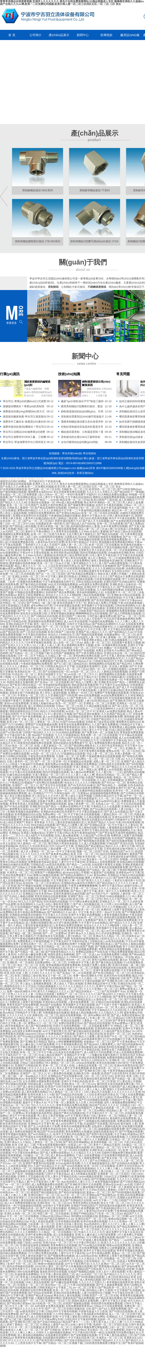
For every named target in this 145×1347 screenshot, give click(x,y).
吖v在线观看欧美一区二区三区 (71, 1136)
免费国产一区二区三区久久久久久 (57, 571)
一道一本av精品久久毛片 (32, 1076)
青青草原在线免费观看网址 (74, 724)
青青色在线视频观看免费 (108, 716)
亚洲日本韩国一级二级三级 (53, 526)
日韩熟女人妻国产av (52, 1324)
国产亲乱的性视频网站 (76, 1142)
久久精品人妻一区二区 (58, 655)
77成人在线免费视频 (132, 1094)
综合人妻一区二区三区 (100, 753)
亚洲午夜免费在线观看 (106, 970)
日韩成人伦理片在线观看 (65, 819)
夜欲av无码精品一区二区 (110, 774)
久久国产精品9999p (72, 1237)
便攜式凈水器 (36, 478)
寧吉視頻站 (89, 453)
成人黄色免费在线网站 (34, 1091)
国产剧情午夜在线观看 (126, 877)
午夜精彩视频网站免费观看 (36, 663)
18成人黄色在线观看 (37, 1282)
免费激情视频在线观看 (120, 1057)
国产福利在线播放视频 (119, 840)
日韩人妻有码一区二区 (20, 761)
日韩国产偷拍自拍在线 (33, 848)
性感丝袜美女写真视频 (50, 935)
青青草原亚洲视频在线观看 (25, 626)
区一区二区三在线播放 (28, 1327)
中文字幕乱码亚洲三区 (125, 1292)
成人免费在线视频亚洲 (38, 922)
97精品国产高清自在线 (119, 843)
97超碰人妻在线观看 (12, 1057)
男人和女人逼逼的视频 (13, 513)
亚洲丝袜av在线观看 (54, 1002)
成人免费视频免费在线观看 (105, 742)
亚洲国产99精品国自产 (84, 1205)
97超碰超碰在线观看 (16, 547)
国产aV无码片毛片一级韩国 (102, 893)
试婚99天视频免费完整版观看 (29, 777)
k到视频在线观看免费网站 (85, 787)
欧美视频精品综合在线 (28, 814)
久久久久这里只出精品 (58, 769)
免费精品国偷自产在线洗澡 (91, 951)
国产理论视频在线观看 (13, 1083)
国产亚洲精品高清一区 (97, 824)
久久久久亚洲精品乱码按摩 (108, 568)
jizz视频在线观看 (14, 727)
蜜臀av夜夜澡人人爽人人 (26, 766)
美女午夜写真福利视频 (114, 507)
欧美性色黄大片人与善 (41, 1094)
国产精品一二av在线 (47, 499)
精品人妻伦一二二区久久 (37, 830)
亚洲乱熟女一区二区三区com (78, 1083)
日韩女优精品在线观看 (89, 581)
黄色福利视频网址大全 (90, 592)
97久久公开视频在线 (114, 906)
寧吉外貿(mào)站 (72, 453)
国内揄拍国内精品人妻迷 (84, 526)
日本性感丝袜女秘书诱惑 (118, 848)
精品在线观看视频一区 (96, 594)
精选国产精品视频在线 (97, 838)
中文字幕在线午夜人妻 (17, 735)
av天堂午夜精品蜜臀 (65, 922)
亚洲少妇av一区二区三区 (57, 1242)
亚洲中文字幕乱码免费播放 (56, 909)
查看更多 (11, 322)
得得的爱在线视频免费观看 (120, 917)
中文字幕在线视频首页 (89, 811)
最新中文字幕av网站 (37, 531)
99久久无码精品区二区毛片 (16, 740)
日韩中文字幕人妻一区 (13, 1023)
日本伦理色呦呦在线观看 (40, 587)
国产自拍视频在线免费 (22, 1287)
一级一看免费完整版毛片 (14, 780)
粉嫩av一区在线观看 (116, 647)
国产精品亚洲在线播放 (91, 608)
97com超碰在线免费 (68, 1163)
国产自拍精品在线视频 (125, 1163)
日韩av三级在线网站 (32, 1062)
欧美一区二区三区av (62, 639)
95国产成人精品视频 (24, 1158)
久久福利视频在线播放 (110, 589)
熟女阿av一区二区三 (71, 597)
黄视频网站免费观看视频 (14, 534)
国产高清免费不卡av (113, 991)
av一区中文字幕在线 (63, 851)
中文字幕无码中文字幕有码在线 (69, 941)
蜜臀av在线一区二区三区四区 (123, 750)
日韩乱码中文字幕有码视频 (61, 1311)
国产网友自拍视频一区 (110, 534)
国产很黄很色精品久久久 (59, 951)
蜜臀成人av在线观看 (110, 769)
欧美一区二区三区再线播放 (56, 676)
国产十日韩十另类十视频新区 (113, 1004)
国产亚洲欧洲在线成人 (28, 650)
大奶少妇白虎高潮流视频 (92, 518)
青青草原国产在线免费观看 (23, 1004)
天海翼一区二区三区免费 (70, 756)
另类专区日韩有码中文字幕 (23, 661)
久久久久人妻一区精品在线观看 (36, 994)
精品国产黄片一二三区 (75, 1321)
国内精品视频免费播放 (13, 1253)
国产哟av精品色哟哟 (54, 1049)
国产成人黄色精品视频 (44, 589)
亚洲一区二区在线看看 (110, 523)
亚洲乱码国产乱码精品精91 (119, 581)
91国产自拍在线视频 (77, 737)
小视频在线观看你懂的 (46, 560)
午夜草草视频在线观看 (120, 1070)
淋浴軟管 (22, 478)
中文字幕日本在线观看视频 (25, 772)
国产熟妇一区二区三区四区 (61, 827)
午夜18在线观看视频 (130, 602)
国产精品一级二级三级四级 (25, 933)
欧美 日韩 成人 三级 (23, 1144)
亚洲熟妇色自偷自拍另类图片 (58, 811)
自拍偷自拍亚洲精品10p (14, 1221)
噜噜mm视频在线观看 (46, 875)
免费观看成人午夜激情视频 (33, 941)
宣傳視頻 (106, 35)
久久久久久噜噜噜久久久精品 (72, 547)
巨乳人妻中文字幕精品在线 (61, 1176)
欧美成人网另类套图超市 (82, 798)
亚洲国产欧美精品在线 (52, 967)
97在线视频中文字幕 (119, 1039)
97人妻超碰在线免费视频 (57, 1247)
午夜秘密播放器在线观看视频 (103, 756)
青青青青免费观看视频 (63, 1120)
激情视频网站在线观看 (102, 663)
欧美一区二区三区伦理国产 (23, 505)
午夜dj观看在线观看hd (94, 1313)
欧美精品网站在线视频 (130, 861)
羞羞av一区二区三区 (98, 1192)
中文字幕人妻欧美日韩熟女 (61, 576)
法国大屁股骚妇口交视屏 (14, 605)
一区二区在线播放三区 (63, 1232)
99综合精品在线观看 (43, 824)
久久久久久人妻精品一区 (26, 930)
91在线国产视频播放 (62, 653)
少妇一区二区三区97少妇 (19, 523)
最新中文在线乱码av (54, 650)
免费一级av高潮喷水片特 (87, 975)
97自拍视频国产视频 (27, 906)
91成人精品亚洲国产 (24, 600)
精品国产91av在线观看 (50, 1131)
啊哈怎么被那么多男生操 (51, 867)
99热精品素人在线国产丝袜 (44, 1083)
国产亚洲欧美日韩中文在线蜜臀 (83, 1184)
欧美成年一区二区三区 (117, 1033)
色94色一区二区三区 (78, 959)
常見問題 (123, 374)
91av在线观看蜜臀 (78, 600)
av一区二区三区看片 (85, 1287)
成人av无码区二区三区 (46, 859)
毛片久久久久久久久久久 (115, 1229)
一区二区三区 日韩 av (111, 758)
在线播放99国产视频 (76, 809)
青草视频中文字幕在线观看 (97, 605)
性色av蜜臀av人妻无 (124, 1023)
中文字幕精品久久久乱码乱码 (109, 1009)
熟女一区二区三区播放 (64, 608)
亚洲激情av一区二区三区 (42, 838)
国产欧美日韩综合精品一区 (25, 684)
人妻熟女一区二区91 (47, 721)
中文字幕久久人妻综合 (125, 824)
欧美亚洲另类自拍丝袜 (13, 1123)
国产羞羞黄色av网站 (57, 854)
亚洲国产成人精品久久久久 (91, 631)
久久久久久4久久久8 (32, 854)
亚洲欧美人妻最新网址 (66, 1060)
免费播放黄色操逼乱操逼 (42, 861)
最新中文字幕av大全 (94, 515)
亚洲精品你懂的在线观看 (14, 864)
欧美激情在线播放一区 (109, 679)
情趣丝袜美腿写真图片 (105, 1054)
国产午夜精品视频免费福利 (28, 938)
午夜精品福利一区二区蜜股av (71, 793)
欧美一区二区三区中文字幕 (36, 1052)
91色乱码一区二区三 (24, 674)
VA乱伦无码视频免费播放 (63, 584)
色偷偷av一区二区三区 (97, 1041)
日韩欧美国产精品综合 (91, 610)
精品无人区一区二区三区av (72, 668)
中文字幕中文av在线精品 (114, 684)
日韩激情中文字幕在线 (113, 740)
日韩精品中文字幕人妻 (28, 1012)
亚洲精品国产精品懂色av (89, 846)
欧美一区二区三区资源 (102, 1081)
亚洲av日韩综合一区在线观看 (78, 780)
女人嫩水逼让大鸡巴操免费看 (37, 1044)
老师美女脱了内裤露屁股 (24, 692)
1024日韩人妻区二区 (47, 1266)
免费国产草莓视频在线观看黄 (111, 692)
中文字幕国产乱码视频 (127, 1290)
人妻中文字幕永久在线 (113, 1300)
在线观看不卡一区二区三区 (121, 592)
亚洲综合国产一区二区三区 (91, 1218)
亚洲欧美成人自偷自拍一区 (125, 584)
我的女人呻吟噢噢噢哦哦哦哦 (65, 1041)
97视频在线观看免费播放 (21, 708)
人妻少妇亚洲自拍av (96, 700)
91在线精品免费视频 (68, 732)
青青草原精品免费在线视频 (72, 1105)
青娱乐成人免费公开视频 (112, 573)
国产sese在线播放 (72, 1165)
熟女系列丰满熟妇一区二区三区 (102, 502)
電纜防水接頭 (8, 478)
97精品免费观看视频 (121, 951)
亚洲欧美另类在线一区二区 (39, 700)
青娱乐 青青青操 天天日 (39, 822)
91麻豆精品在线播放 (19, 774)
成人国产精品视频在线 (38, 1025)
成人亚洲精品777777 (131, 499)
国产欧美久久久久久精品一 (97, 880)
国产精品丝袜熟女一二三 (81, 708)
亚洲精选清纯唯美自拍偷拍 (25, 914)
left (4, 196)
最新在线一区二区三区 (13, 1237)
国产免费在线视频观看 (30, 1258)
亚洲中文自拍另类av (128, 1165)
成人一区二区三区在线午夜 (124, 1313)
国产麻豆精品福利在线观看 (84, 1031)
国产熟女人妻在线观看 (41, 1226)
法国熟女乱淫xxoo (75, 536)
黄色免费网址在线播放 (58, 647)
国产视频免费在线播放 (81, 505)
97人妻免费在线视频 (73, 869)
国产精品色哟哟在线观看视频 (42, 869)
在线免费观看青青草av (79, 1306)
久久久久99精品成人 (76, 1017)
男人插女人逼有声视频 (78, 795)
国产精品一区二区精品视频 (20, 801)
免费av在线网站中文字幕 (74, 806)
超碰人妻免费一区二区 (81, 803)
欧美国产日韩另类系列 (114, 1073)
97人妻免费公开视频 (130, 1234)
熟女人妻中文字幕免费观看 (73, 1068)
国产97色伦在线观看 (16, 806)
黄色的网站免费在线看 (86, 655)
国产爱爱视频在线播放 (106, 1266)
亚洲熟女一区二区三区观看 (99, 703)
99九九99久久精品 (79, 1179)
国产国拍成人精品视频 (22, 526)
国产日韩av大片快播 (24, 867)
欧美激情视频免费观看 (114, 539)
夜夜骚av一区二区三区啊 (113, 1216)
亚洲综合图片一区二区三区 (36, 943)
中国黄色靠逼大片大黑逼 (92, 1311)
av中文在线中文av (48, 687)
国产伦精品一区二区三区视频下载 (29, 653)
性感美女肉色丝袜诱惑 (26, 658)
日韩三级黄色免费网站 (69, 1197)
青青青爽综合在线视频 (63, 1245)
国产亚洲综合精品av (68, 513)
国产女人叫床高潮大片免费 (44, 1126)
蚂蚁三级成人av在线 (29, 1242)
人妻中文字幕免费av (64, 920)
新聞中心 (83, 35)
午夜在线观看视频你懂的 (52, 1144)
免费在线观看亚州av (71, 1023)
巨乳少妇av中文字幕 (61, 846)
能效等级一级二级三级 (25, 909)
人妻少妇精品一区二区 (78, 935)
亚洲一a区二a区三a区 (25, 536)
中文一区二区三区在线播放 (33, 1039)
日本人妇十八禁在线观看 (110, 1271)
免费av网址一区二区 (85, 758)
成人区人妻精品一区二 (101, 557)
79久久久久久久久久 (43, 1105)
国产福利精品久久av (121, 631)
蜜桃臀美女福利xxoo (40, 491)
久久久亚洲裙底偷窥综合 (95, 1163)
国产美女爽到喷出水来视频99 (98, 565)
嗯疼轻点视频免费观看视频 (109, 497)
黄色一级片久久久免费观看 (49, 624)
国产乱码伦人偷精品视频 (18, 896)
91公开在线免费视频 (108, 933)
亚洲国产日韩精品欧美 (28, 1065)
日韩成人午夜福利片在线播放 (26, 764)
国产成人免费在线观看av (125, 1015)
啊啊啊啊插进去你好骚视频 (61, 550)
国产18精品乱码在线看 (44, 616)
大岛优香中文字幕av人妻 (14, 1181)
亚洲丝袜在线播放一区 (41, 502)
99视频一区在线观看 (132, 859)
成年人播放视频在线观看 (89, 1187)
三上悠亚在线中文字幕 (28, 1343)
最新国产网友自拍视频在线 (69, 1113)
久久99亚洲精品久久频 (66, 1313)
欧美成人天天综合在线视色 (69, 1097)
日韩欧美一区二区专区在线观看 (59, 1118)
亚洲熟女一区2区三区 (80, 692)
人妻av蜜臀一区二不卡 (61, 848)
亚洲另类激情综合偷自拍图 (69, 893)
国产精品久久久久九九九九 (120, 1274)
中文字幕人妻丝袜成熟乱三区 (57, 1274)
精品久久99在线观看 (52, 711)
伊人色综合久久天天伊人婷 (48, 795)
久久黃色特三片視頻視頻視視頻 (102, 597)
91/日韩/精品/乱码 (55, 949)
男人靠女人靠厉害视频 (50, 1115)
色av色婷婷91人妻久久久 (76, 1181)
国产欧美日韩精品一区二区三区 (51, 946)
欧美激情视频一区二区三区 (107, 1142)
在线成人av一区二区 (108, 803)
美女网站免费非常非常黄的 (94, 571)
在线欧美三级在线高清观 (100, 721)
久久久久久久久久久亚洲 (125, 1091)
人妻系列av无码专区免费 (49, 542)
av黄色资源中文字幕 (32, 1311)
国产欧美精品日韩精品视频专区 (94, 626)
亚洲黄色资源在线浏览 (119, 608)
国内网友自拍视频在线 (30, 647)
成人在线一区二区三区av (67, 642)
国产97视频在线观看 (29, 885)
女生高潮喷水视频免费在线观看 (41, 1081)
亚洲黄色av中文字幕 (128, 872)
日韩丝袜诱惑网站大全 (127, 605)
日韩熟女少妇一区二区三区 (83, 507)
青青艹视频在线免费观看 (122, 920)
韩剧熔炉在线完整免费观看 (42, 597)
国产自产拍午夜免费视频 (26, 716)
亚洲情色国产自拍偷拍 (50, 1229)
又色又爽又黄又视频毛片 (80, 534)
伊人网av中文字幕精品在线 (84, 1049)
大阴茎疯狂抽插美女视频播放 (104, 536)
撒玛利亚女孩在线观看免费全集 (115, 1083)
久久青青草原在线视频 (64, 531)
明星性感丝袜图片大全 (68, 520)
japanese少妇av (34, 1033)
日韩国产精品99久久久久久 (107, 719)
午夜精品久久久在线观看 (105, 806)
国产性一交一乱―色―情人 (33, 610)
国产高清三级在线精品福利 (36, 1060)
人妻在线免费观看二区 (81, 1002)
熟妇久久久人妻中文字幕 (120, 846)
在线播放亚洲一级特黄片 (50, 523)
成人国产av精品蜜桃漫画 (113, 563)
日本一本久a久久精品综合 (45, 1028)
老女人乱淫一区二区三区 (82, 1128)
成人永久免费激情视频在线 (20, 1202)
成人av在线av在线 (37, 629)
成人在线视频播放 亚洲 (66, 1234)
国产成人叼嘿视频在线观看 (125, 613)
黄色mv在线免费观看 (16, 703)
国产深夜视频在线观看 (86, 539)
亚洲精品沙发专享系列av (37, 893)
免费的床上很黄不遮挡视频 (126, 835)
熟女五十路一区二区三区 (58, 856)
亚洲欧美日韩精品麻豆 (111, 676)
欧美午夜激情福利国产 (85, 832)
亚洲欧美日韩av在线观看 (125, 594)
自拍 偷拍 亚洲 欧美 (16, 1028)
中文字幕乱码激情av (35, 634)
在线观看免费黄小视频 (114, 954)
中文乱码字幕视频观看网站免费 (122, 618)
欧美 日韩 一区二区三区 (85, 854)
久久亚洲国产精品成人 (25, 676)
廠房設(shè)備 (129, 35)
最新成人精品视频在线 (83, 1012)
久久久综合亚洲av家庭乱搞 (81, 1046)
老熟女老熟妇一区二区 (36, 819)
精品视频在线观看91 (80, 716)
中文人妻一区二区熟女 (13, 579)
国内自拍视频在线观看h (114, 854)
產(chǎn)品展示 (59, 35)
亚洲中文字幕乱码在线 (95, 830)
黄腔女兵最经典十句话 (127, 880)
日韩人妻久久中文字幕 (94, 729)
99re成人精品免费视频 (69, 502)
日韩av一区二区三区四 (69, 705)
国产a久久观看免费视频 (112, 1308)
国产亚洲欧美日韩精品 (81, 801)
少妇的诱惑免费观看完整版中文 (102, 1343)
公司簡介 (35, 35)
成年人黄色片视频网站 (94, 727)
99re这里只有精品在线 (13, 621)
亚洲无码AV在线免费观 (117, 975)
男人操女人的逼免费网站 (75, 560)
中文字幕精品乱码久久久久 (20, 571)
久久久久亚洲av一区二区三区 (101, 988)
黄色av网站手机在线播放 (65, 729)
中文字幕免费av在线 (19, 737)
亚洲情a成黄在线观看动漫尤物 (66, 777)
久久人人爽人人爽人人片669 (113, 1168)
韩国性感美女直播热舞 (20, 682)
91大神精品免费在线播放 (112, 494)
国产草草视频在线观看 (53, 970)
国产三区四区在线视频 (33, 631)
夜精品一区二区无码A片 (127, 777)
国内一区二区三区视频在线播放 (108, 668)
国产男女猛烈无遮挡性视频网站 (117, 832)
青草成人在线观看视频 (33, 1276)
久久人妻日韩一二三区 (109, 772)
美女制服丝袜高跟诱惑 (38, 1113)
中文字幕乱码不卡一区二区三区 (18, 1054)
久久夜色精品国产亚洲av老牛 (26, 949)
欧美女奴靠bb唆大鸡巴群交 (112, 1062)
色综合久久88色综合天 (61, 634)
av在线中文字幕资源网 (79, 658)
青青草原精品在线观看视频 (51, 679)
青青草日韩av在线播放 (13, 861)
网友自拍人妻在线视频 (67, 1295)
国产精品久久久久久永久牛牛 (26, 750)
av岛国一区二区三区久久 (85, 671)
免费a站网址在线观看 (129, 1120)
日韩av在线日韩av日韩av (54, 1216)
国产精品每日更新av (19, 1303)
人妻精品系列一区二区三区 (117, 814)
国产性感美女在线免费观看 (36, 1136)
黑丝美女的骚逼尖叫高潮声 (97, 819)
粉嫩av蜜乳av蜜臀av (12, 568)
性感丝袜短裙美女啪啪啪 (34, 1245)
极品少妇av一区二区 (37, 727)
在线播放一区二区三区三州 (120, 1258)
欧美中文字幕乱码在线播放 (69, 1134)
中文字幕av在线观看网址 (32, 817)
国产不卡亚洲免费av (52, 928)
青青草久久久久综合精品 (52, 600)
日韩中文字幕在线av (79, 624)
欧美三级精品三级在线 (63, 518)
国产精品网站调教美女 (82, 745)
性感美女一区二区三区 (36, 1120)
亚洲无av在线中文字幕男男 (128, 817)
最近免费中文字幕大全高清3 (122, 1232)
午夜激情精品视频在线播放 (94, 510)
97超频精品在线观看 (73, 753)
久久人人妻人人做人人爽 (79, 774)
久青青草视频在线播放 (61, 613)
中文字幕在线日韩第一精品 (88, 1332)
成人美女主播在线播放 (17, 795)
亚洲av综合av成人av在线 (117, 1184)
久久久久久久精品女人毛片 (87, 1258)
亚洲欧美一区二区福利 (20, 962)
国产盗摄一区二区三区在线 (44, 489)
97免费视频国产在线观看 (60, 1033)
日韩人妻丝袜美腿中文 (120, 515)
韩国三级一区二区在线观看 (33, 528)
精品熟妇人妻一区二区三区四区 (46, 959)
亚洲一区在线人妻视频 (114, 666)
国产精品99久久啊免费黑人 (100, 1044)
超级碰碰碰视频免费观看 (104, 793)
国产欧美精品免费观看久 (81, 573)
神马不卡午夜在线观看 (122, 518)
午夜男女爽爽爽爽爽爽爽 (82, 885)
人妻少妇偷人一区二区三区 (114, 1171)
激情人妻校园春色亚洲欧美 (107, 560)
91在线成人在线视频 (127, 528)
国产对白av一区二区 (113, 782)
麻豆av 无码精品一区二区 (32, 790)
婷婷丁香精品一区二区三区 (23, 1324)
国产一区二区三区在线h (59, 1308)
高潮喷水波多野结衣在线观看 (30, 515)
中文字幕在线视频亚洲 (75, 1007)
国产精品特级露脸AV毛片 (109, 658)
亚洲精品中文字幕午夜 (41, 1123)
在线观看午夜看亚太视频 (126, 642)
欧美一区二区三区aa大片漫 (53, 563)
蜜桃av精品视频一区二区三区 (55, 1158)
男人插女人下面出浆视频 (68, 983)
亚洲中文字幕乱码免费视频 (84, 914)
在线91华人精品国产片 (17, 1147)
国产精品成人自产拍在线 (80, 523)
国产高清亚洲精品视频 (104, 600)
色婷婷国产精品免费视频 (60, 592)
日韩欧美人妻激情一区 (20, 507)
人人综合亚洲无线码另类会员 (62, 565)
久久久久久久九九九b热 (52, 708)
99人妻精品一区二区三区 (32, 843)
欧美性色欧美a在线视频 (65, 552)
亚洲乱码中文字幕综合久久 (100, 587)
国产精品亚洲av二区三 (25, 798)
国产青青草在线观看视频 (127, 996)
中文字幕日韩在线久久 (33, 713)
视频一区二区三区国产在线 (49, 740)
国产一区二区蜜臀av (54, 933)
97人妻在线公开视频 (42, 547)
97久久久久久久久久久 (42, 1068)
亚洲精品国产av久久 (122, 851)
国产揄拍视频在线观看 (13, 491)
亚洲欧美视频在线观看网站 (23, 811)
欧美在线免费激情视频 (13, 999)
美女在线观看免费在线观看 (69, 491)
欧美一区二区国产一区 (69, 703)
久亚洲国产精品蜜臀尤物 (18, 1298)
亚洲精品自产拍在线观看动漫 (65, 1076)
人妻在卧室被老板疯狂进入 (70, 822)
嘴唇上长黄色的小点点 (98, 877)
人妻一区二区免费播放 (69, 587)
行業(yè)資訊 (10, 374)
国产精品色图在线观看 (69, 700)
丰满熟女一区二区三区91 (63, 1070)
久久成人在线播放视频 (20, 679)
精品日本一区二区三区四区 (127, 510)
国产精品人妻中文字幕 (83, 891)
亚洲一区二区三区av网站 (90, 1110)
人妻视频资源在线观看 (119, 827)
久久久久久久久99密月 (62, 629)
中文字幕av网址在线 (51, 1319)
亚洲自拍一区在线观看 (22, 1107)
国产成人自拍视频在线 (86, 904)
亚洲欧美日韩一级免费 (86, 1073)
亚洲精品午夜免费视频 (81, 1208)
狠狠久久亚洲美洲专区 (120, 1089)
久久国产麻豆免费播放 (105, 724)
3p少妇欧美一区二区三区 (88, 917)
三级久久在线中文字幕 (20, 499)
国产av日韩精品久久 (57, 698)
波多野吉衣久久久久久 (25, 970)
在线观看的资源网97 (88, 666)
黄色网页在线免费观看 (123, 1118)
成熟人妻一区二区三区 (74, 544)
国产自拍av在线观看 (40, 1292)
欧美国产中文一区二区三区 (117, 1036)
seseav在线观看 (85, 1062)
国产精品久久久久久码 (119, 766)
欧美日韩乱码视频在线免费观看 (28, 1070)
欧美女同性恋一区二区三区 (83, 930)
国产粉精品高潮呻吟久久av (108, 624)
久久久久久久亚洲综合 (59, 1036)
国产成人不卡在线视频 (96, 520)
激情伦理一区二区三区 (109, 999)
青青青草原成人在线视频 (24, 803)
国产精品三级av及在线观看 (125, 531)
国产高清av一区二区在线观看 (52, 682)
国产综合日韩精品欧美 (101, 687)
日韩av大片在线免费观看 (108, 1306)
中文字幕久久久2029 (54, 914)
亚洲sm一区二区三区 (77, 719)
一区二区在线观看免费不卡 (97, 1025)
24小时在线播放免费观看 (48, 690)
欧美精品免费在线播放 (69, 925)
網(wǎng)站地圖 (135, 468)
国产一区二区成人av (88, 954)
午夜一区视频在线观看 (36, 840)
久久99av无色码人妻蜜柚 (93, 531)
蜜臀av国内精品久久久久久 (33, 510)
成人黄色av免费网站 (62, 1155)
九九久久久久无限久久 (99, 491)
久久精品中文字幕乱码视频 (20, 1229)
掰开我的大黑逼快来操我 (62, 843)
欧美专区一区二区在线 (126, 790)
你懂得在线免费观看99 (41, 513)
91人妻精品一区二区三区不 (16, 690)
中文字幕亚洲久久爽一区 (65, 880)
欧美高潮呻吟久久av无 (110, 708)
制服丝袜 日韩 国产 (39, 877)
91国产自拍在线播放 (72, 721)
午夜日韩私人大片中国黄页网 (73, 1009)
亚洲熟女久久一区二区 (112, 901)
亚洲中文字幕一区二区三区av (79, 888)
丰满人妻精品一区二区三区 (89, 766)
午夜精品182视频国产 (22, 782)
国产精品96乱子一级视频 (129, 491)
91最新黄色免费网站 (27, 1274)
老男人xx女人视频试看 (64, 1089)
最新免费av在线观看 (57, 764)
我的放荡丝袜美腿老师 (85, 684)
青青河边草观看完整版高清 (99, 1226)
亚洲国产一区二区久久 (25, 785)
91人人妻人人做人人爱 (46, 645)
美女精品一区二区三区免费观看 (19, 494)
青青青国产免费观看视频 (39, 1078)
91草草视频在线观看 (67, 1221)
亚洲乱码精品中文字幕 (19, 624)
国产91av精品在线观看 (103, 809)
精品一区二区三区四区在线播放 (76, 589)
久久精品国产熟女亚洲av (115, 1031)
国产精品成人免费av (43, 1160)
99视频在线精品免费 (57, 1258)
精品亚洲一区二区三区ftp (74, 499)
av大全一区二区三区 (73, 1195)
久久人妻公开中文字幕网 (48, 719)
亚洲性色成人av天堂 (37, 1089)
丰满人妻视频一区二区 (113, 637)
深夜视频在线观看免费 (48, 888)
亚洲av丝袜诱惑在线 (126, 1065)
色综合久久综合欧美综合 (33, 846)
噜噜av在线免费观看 (118, 1245)
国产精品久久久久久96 (13, 502)
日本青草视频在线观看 (107, 579)
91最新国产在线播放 (53, 658)
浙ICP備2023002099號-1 (110, 468)
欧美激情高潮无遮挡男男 (95, 1078)
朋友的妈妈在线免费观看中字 (26, 698)
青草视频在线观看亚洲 (119, 1282)
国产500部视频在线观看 (126, 1192)
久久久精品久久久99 (110, 1012)
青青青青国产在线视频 (81, 650)
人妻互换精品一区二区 (54, 745)
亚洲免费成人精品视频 (36, 608)
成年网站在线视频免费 (49, 782)
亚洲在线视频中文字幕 (33, 891)
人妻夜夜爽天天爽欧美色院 (25, 957)
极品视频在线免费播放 (83, 764)
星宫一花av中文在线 (108, 912)
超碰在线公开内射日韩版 (59, 1110)
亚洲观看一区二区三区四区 (113, 1173)
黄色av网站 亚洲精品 (106, 875)
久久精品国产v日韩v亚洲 (94, 835)
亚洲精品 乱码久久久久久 (93, 576)
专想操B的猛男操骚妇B (56, 684)
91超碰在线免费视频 (101, 621)
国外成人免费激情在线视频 (68, 877)
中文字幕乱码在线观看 (121, 629)
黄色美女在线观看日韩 (33, 613)
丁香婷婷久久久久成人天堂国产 (41, 544)
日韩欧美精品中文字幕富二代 (54, 1287)
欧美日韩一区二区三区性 (87, 898)
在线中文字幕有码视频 (109, 505)
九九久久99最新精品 (67, 735)
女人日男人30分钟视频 (114, 904)
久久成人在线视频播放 (110, 780)
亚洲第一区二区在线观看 (57, 758)
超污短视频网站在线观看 (57, 766)
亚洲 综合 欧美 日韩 (126, 1076)
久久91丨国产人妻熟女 (64, 1099)
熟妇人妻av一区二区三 (62, 790)
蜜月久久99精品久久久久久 (53, 991)
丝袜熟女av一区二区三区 (14, 1192)
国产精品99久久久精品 (110, 994)
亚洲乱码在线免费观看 (130, 1195)
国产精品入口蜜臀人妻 (83, 682)
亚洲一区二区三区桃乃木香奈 (48, 534)
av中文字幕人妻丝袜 (113, 655)
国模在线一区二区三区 (45, 1015)
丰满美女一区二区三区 (30, 695)
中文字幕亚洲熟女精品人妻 (91, 639)
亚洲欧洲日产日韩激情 (28, 980)
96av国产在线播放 (42, 735)
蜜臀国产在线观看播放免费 (41, 724)
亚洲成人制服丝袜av (42, 703)
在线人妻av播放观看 (67, 835)
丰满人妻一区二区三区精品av (106, 1017)
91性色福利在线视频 (55, 901)
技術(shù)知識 (69, 374)
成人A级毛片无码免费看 (39, 835)
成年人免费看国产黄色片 (91, 920)
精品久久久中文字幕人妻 (91, 629)
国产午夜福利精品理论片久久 (113, 1208)
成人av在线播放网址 (54, 716)
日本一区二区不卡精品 (30, 655)
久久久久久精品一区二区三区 (90, 978)
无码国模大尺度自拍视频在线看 (110, 547)
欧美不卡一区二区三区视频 (83, 967)
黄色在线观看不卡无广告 (29, 550)
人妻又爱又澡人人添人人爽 (106, 1321)
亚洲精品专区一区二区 (13, 877)
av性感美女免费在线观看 (93, 584)
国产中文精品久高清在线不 (69, 1189)
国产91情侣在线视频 (121, 1311)
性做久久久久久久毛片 (91, 1232)
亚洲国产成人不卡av (68, 1078)
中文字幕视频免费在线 (69, 1044)
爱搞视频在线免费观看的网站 (116, 542)
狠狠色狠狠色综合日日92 (24, 711)
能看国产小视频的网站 (48, 872)
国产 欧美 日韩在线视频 (49, 809)
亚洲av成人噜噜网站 (19, 557)
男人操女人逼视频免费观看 (36, 983)
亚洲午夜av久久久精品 (81, 933)
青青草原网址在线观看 (86, 1202)
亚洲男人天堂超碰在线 (30, 1176)
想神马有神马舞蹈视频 (28, 996)
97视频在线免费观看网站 (29, 592)
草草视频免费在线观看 (76, 1147)
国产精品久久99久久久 (30, 769)
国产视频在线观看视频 (63, 528)
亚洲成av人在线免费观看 (101, 861)
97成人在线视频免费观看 (82, 949)
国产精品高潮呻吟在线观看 (50, 507)
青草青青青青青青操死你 (65, 727)
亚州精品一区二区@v (12, 602)
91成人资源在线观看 (42, 1221)
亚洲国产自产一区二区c (110, 748)
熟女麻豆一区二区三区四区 (102, 859)
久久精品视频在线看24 (97, 705)
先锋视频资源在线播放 (56, 1012)
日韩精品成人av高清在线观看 (48, 864)
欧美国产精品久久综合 (101, 822)
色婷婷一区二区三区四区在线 (114, 1319)
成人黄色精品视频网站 (30, 1335)
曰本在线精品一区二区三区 (44, 1237)
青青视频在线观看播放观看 (77, 1028)
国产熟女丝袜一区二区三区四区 (44, 568)
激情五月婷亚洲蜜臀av (30, 594)
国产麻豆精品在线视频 (33, 584)
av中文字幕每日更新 (77, 1115)
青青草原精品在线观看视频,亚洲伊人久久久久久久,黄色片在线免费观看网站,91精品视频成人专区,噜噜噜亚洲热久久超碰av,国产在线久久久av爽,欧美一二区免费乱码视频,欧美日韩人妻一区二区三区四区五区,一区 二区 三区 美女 (72, 485)
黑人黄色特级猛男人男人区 (48, 737)
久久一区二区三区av (110, 798)
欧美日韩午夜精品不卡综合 (28, 539)
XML (54, 472)
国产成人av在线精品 (116, 811)
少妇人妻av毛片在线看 (96, 1091)
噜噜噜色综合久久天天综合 (53, 787)
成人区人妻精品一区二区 (35, 851)
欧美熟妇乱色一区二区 (28, 671)
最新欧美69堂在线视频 (111, 1046)
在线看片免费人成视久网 (51, 801)
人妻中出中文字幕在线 (72, 861)
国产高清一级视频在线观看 (28, 1173)
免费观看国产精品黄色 (53, 661)
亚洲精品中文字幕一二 (64, 510)
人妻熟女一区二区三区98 (96, 1020)
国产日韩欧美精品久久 (55, 957)
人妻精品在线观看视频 (114, 671)
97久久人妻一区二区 (127, 1160)
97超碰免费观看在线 (21, 542)
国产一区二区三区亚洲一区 (58, 626)
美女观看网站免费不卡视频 (77, 645)
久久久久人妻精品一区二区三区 (25, 666)
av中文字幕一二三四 (105, 1200)
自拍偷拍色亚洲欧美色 (121, 552)
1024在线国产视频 (82, 946)
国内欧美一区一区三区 (86, 909)
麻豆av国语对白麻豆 (108, 801)
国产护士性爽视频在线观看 (76, 1266)
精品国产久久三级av (128, 1237)
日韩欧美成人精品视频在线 (50, 637)
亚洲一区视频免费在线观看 (110, 645)
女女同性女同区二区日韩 (126, 571)
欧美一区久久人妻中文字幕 (61, 750)
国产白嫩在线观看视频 (64, 1282)
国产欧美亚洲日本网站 (53, 798)
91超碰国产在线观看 (96, 1123)
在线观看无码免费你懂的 (119, 1332)
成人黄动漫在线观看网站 (80, 1168)
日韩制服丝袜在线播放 (30, 917)
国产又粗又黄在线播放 (53, 1208)
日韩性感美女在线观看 (111, 764)
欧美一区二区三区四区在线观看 (99, 513)
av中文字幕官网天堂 (55, 1031)
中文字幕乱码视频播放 (50, 1046)
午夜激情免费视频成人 (50, 1107)
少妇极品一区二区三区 (63, 610)
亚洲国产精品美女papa (66, 830)
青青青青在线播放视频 (28, 1337)
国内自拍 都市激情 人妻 (123, 1123)
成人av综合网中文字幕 (69, 1123)
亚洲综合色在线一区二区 (118, 653)
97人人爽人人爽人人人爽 (129, 1224)
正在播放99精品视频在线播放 (94, 790)
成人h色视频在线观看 (83, 1173)
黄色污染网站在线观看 (13, 756)
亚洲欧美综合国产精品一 (112, 682)
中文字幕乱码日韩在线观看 (66, 1250)
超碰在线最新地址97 (105, 1131)
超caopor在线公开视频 (75, 872)
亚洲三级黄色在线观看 (69, 1226)
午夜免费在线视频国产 (78, 1107)
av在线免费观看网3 (112, 695)
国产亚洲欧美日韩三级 (115, 980)
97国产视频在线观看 (37, 880)
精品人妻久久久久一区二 (29, 565)
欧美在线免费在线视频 (94, 1221)
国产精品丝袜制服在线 (72, 1192)
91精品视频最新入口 (121, 639)
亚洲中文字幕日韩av (58, 832)
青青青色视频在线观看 (61, 1276)
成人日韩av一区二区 (51, 494)
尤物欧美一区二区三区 (74, 489)
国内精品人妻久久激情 (30, 1110)
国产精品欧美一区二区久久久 (21, 618)
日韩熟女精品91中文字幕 (108, 661)
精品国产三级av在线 (60, 898)
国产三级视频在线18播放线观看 (97, 1120)
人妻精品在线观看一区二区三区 (94, 1065)
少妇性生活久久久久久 (112, 938)
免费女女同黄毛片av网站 (110, 650)
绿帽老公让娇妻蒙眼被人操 (115, 1247)
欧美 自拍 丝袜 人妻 (16, 972)
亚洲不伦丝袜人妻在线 (36, 639)
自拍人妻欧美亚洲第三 (58, 904)
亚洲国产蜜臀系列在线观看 (38, 1163)
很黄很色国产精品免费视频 (78, 1298)
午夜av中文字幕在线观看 (34, 552)
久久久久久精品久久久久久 (114, 888)
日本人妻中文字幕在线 (50, 497)
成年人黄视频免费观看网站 (120, 1102)
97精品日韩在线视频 (132, 875)
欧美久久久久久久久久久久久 (118, 1242)
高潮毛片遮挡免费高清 (53, 505)
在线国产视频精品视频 (98, 777)
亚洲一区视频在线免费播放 (25, 581)
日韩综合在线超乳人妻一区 (83, 637)
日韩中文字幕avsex (130, 600)
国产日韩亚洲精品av (129, 489)
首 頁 (11, 35)
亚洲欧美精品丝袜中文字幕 (100, 983)
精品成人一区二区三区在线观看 (43, 1017)
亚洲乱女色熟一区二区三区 (28, 576)
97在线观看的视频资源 (13, 489)
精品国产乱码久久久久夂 (14, 589)
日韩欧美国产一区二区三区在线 (19, 967)
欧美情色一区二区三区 (102, 489)
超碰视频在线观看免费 (111, 1128)
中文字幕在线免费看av (25, 1152)
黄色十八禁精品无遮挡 (58, 539)
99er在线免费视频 (88, 695)
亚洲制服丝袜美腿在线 (13, 705)
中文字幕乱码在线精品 (78, 497)
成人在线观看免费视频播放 (33, 1250)
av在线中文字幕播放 (71, 1261)
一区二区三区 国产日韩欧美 (44, 1329)
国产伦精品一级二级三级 (41, 602)
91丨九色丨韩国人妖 (85, 769)
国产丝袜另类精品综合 (36, 1210)
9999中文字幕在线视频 (83, 957)
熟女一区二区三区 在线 (25, 745)
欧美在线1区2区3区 (47, 1200)
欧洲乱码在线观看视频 (92, 1057)
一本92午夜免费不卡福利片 (81, 494)
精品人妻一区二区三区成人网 (95, 528)
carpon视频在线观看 (90, 1176)
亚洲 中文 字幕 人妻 (21, 719)
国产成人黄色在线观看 (73, 557)
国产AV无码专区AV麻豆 (82, 785)
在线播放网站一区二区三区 (120, 634)
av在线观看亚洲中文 (114, 787)
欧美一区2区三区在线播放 (104, 544)
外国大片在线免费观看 (66, 1025)
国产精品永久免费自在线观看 (127, 576)
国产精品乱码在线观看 (97, 1023)
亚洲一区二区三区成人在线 (58, 1065)
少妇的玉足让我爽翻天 (117, 1176)
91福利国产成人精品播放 (123, 1086)
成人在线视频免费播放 (63, 840)
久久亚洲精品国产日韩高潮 (61, 695)
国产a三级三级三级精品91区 (70, 663)
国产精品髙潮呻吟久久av (59, 1218)
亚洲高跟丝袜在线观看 (113, 967)
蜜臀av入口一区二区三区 (42, 1023)
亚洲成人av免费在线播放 (111, 711)
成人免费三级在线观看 (55, 1171)
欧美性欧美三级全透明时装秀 (70, 555)
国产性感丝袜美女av (129, 587)
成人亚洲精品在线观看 (41, 705)
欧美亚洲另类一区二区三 (104, 1068)
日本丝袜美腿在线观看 (66, 605)
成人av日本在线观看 (76, 621)
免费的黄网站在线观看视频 (58, 996)
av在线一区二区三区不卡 (80, 711)
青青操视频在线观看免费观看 (63, 965)
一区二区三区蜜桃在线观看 (77, 579)
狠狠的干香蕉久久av (73, 859)
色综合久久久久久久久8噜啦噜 (64, 594)
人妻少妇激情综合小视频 (95, 1292)
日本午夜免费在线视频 (114, 526)
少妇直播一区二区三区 (41, 1224)
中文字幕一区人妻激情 (61, 1102)
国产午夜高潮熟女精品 (22, 497)
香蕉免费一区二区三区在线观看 (98, 735)
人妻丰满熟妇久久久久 (84, 563)
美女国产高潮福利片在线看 (76, 1200)
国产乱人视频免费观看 (86, 1158)
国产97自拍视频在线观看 (65, 1039)
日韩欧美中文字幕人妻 (81, 962)
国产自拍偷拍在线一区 (55, 671)
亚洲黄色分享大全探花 (91, 550)
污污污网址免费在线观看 (83, 901)
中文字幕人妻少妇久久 (13, 1009)
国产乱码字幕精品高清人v (79, 999)
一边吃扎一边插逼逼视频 (28, 1187)
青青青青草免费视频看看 (80, 928)
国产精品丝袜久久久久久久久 (114, 883)
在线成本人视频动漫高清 (26, 1049)
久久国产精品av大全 (80, 661)
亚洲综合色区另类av (132, 1054)
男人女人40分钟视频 (24, 687)
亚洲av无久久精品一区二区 (44, 579)
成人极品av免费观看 (82, 772)
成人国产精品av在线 (71, 838)
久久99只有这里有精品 (109, 745)
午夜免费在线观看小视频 (45, 780)
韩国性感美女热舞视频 (61, 954)
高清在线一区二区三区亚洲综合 (41, 883)
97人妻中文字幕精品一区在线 (116, 957)
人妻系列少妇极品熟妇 (36, 518)
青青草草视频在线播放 (13, 1134)
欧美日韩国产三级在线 (104, 499)
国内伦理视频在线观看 (93, 552)
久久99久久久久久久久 (42, 972)
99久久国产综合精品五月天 (83, 740)
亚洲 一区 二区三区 (31, 856)
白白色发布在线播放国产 (24, 928)
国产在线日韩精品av (49, 1321)
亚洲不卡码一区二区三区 (21, 1263)
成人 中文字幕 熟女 (83, 912)
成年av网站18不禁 (41, 605)
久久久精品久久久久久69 (82, 867)
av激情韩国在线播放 (51, 536)
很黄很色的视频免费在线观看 (34, 742)
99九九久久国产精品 (52, 618)
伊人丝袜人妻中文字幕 (78, 1324)
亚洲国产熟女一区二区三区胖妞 (86, 896)
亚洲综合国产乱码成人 (81, 679)
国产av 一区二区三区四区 (38, 520)
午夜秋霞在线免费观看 (41, 756)
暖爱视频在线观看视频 (22, 563)
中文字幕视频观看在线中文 (58, 581)
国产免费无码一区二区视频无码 (88, 698)
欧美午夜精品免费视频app (30, 912)
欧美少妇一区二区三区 (20, 721)
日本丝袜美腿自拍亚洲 (41, 1197)
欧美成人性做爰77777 (69, 1239)
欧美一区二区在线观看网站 (122, 550)
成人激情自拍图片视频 (91, 827)
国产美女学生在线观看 (53, 785)
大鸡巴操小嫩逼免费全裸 (101, 616)
